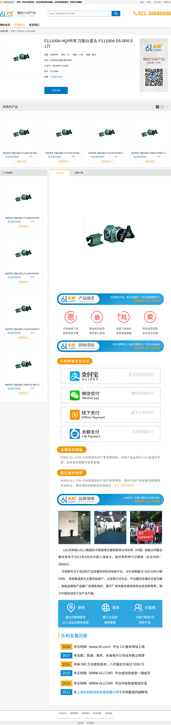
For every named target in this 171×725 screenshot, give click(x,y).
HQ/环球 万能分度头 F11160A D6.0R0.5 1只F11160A (21, 153)
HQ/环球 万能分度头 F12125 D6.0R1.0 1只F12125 (106, 153)
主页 (13, 31)
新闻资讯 (74, 713)
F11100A (31, 31)
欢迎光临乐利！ (9, 2)
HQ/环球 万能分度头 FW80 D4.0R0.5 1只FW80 (149, 153)
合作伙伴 (80, 723)
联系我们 (34, 25)
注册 (141, 2)
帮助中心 (167, 2)
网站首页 (5, 25)
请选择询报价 (57, 77)
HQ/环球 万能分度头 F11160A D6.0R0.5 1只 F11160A (23, 218)
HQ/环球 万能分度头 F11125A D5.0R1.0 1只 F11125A (23, 273)
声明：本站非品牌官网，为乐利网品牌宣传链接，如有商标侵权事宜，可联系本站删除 (49, 2)
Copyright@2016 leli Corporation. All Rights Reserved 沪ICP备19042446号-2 (85, 718)
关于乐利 (157, 2)
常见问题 (97, 713)
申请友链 (90, 723)
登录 (148, 2)
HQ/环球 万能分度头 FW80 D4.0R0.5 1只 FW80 (23, 385)
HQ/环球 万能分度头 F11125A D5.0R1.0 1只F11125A (64, 153)
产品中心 (20, 25)
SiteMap (108, 713)
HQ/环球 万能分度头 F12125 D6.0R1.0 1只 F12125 (23, 329)
